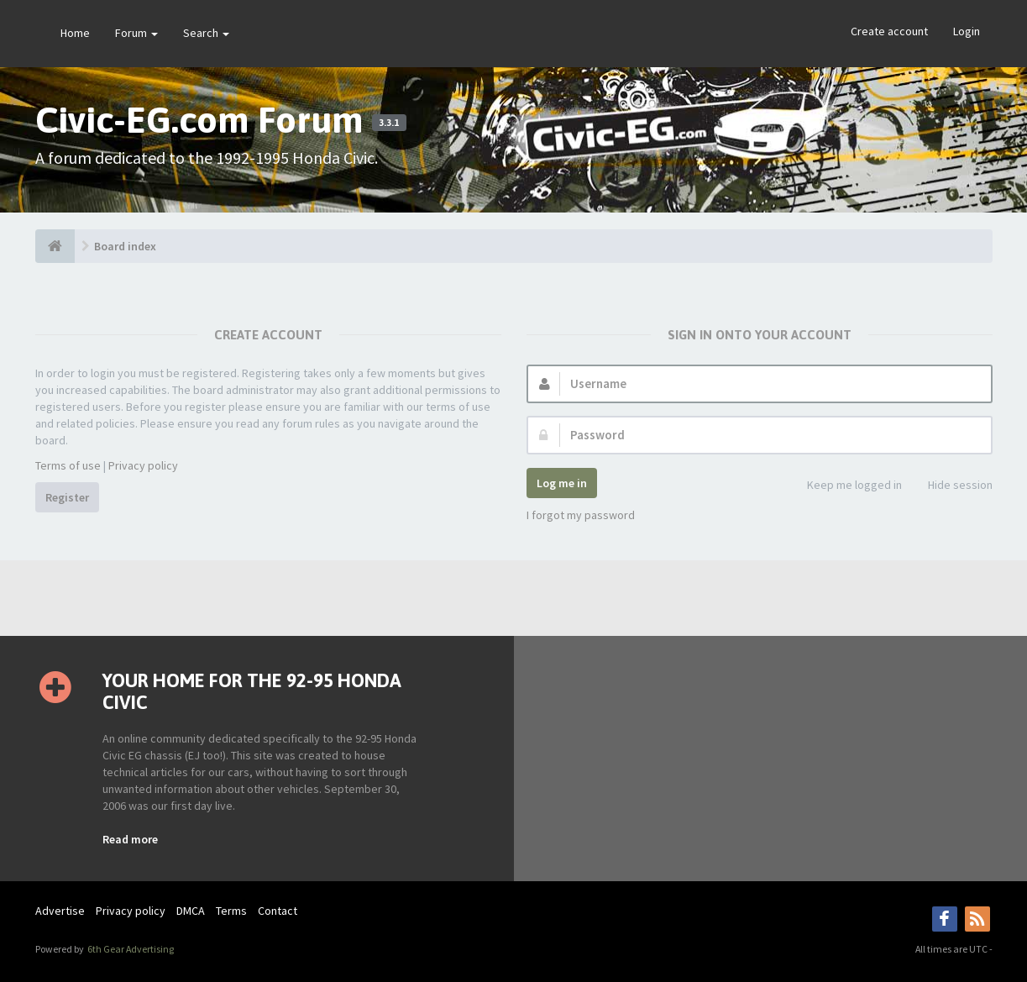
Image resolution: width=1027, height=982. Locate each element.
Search (206, 32)
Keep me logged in (845, 486)
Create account (889, 31)
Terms (231, 910)
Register (67, 497)
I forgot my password (581, 515)
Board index (125, 246)
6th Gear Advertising (130, 949)
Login (966, 31)
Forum (136, 32)
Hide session (951, 486)
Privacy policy (143, 465)
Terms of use (68, 465)
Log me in (562, 483)
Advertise (60, 910)
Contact (277, 910)
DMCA (190, 910)
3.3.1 (389, 123)
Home (75, 32)
